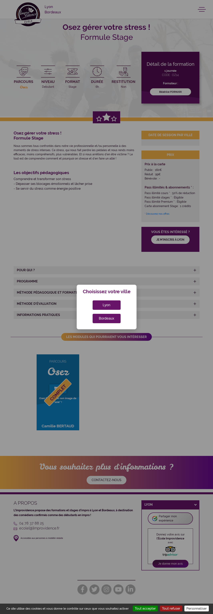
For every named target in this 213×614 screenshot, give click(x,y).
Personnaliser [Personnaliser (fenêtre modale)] (196, 608)
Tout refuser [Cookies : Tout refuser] (171, 608)
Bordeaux (106, 318)
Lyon (106, 305)
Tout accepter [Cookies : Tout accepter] (145, 608)
